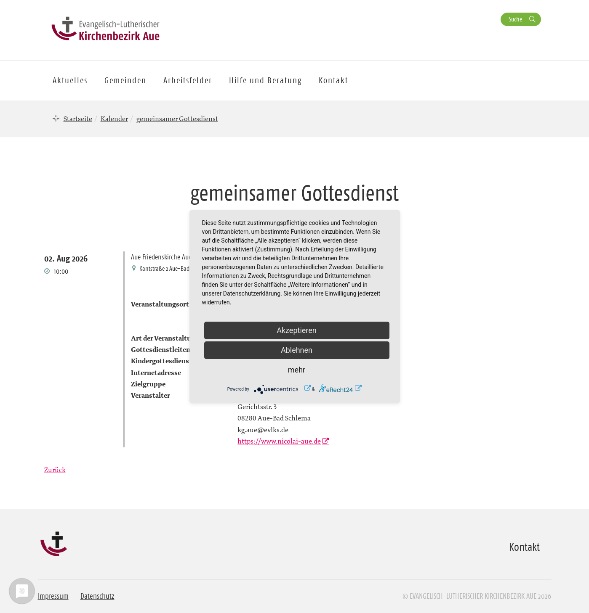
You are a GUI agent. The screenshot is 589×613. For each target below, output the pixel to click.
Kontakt (333, 80)
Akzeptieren (297, 330)
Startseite (78, 118)
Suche (515, 19)
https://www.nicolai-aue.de (279, 441)
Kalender (114, 118)
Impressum (53, 596)
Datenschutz (97, 596)
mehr (296, 369)
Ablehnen (296, 350)
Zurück (55, 469)
